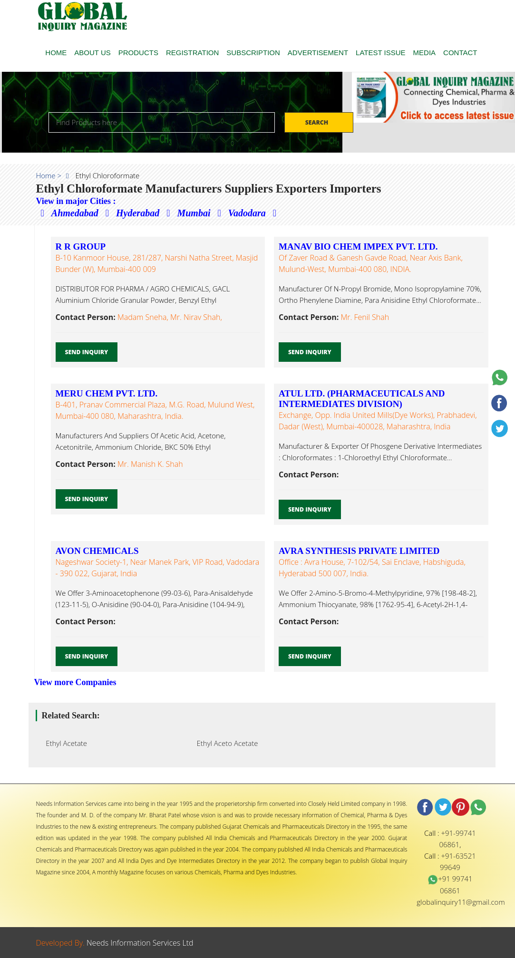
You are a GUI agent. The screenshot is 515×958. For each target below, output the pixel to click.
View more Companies (75, 682)
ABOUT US (92, 52)
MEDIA (424, 52)
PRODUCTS (138, 52)
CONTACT (460, 52)
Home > (49, 175)
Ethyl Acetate (63, 743)
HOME (56, 52)
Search (317, 122)
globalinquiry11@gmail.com (461, 902)
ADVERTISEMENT (318, 52)
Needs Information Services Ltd (140, 943)
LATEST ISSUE (380, 52)
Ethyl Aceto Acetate (224, 743)
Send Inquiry (86, 352)
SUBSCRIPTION (253, 52)
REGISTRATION (192, 52)
